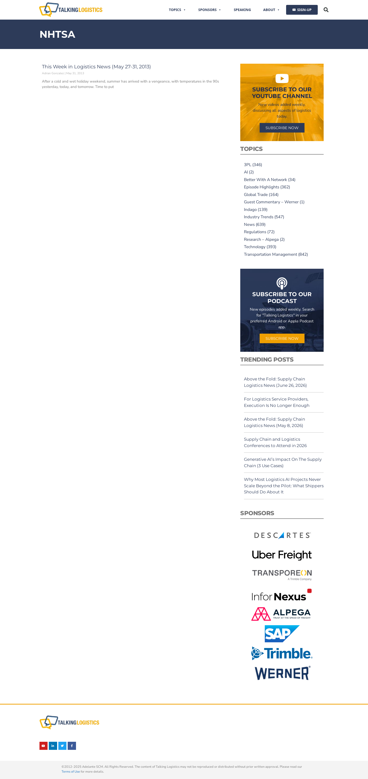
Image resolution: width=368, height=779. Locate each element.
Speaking (242, 9)
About (271, 10)
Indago (250, 209)
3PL (247, 165)
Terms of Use (71, 771)
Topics (177, 10)
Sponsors (210, 10)
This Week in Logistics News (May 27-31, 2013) (96, 67)
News (249, 224)
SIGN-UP (304, 9)
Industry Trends (258, 217)
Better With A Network (265, 180)
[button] (326, 10)
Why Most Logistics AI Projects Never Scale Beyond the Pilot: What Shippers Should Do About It (284, 485)
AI (246, 172)
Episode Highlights (261, 187)
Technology (255, 247)
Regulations (255, 232)
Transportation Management (270, 254)
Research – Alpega (261, 239)
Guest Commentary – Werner (271, 202)
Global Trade (256, 194)
